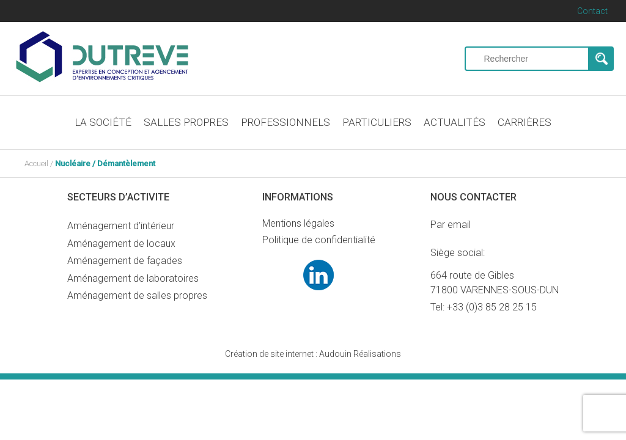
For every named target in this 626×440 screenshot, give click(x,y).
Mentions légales (298, 223)
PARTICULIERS (376, 122)
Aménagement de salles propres (137, 295)
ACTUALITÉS (454, 122)
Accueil (36, 163)
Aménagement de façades (124, 260)
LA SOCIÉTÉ (103, 122)
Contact (592, 11)
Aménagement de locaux (121, 243)
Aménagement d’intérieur (120, 226)
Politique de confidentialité (318, 240)
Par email (450, 224)
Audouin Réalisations (313, 354)
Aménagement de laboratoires (133, 278)
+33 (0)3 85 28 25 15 (492, 307)
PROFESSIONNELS (285, 122)
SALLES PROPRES (186, 122)
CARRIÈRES (524, 122)
